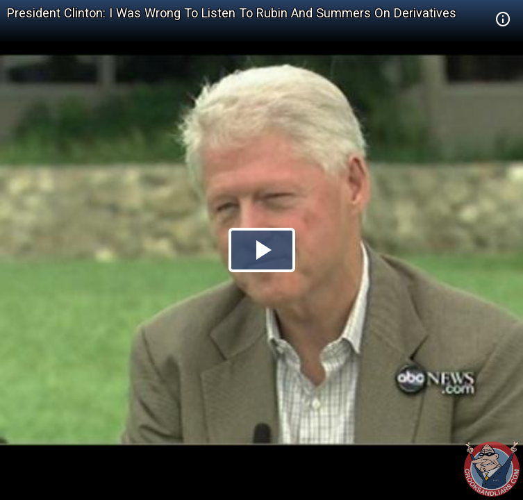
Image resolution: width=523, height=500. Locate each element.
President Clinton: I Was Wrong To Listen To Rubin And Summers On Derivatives (231, 13)
